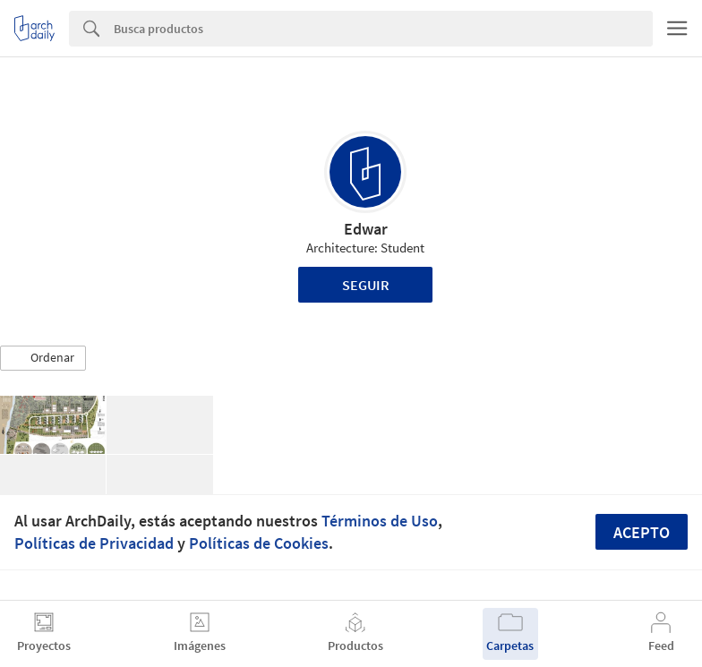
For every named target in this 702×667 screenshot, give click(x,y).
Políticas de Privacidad (94, 543)
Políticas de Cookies (259, 543)
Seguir (366, 285)
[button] (43, 358)
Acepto (641, 532)
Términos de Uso (379, 520)
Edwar (366, 228)
